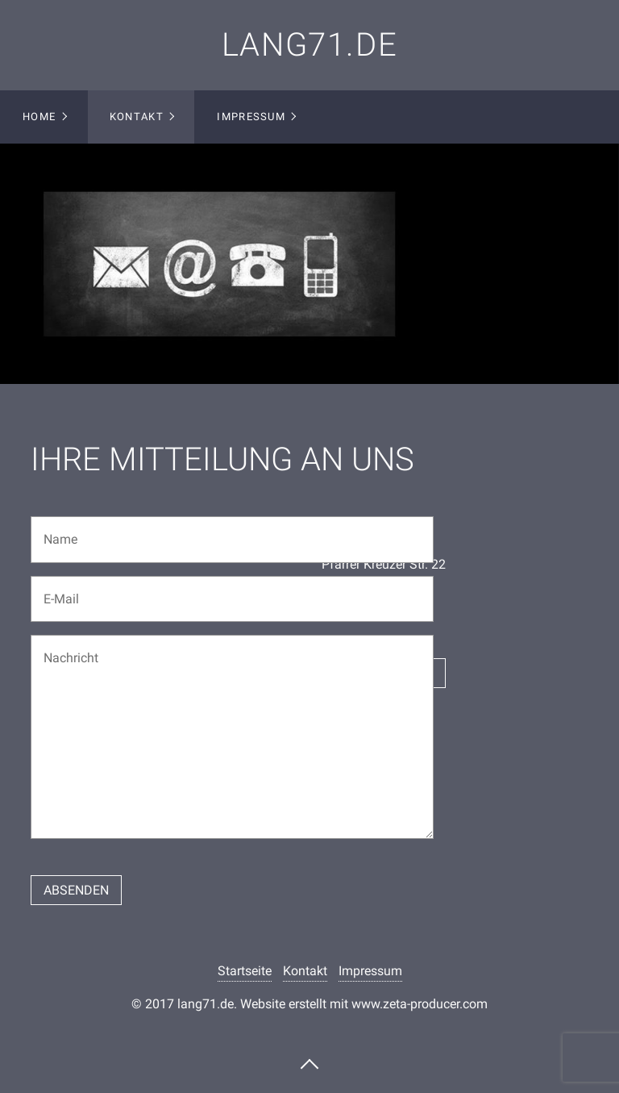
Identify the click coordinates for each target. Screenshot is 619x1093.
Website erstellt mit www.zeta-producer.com (364, 1004)
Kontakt (137, 117)
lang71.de (309, 45)
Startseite (245, 970)
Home (39, 117)
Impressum (251, 117)
